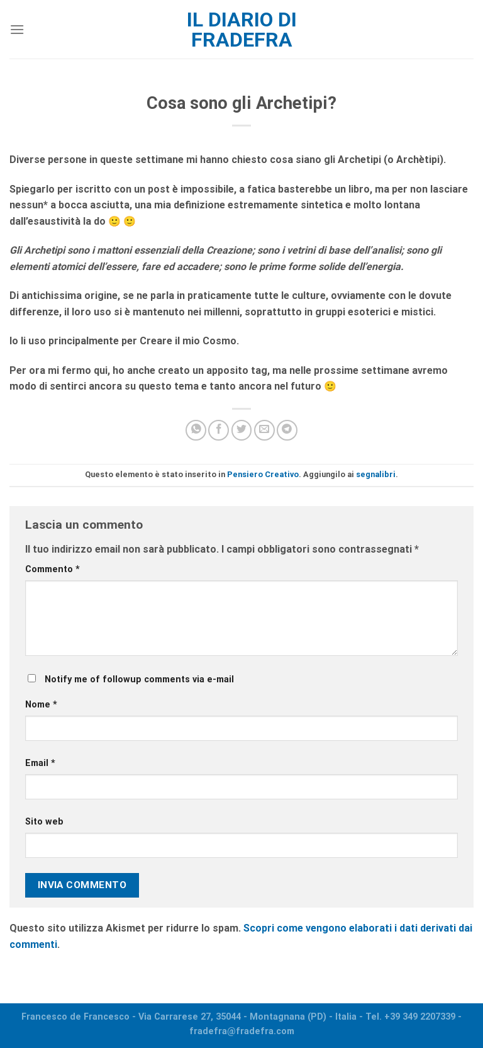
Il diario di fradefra (242, 29)
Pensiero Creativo (263, 474)
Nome (41, 704)
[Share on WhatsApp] (196, 430)
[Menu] (17, 29)
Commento (52, 569)
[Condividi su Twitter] (241, 430)
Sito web (44, 821)
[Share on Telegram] (287, 430)
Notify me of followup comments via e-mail (139, 679)
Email (40, 763)
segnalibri (376, 474)
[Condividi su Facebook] (218, 430)
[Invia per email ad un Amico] (264, 430)
